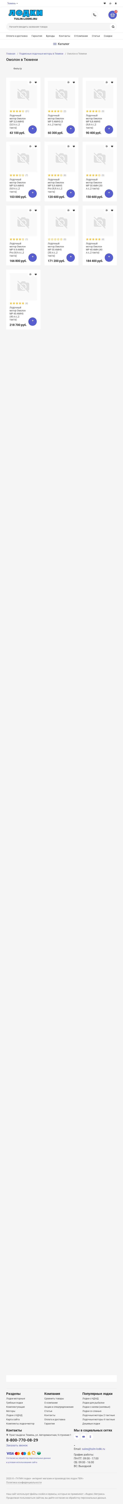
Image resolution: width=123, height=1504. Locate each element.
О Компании (81, 36)
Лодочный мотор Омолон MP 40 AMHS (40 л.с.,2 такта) (18, 313)
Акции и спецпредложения (58, 1407)
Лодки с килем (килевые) (96, 1407)
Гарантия (37, 36)
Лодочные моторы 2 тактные (98, 1415)
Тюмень (11, 3)
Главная (10, 53)
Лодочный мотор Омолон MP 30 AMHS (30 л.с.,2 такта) (56, 249)
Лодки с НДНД (14, 1415)
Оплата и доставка (17, 36)
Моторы (10, 1411)
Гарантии (49, 1423)
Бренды (50, 36)
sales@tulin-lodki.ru (93, 1449)
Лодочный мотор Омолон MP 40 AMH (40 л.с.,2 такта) (94, 248)
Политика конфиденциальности (24, 1482)
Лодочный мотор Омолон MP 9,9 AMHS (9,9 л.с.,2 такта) (18, 185)
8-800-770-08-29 (94, 15)
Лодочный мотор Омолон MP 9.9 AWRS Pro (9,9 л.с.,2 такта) (18, 249)
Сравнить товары (54, 1398)
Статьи (96, 36)
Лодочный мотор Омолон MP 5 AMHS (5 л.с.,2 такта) (56, 120)
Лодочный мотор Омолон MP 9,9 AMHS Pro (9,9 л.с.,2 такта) (56, 185)
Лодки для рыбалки (93, 1402)
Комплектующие (15, 1407)
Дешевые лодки (91, 1423)
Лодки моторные (15, 1398)
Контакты (64, 36)
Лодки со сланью (91, 1411)
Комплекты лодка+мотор (20, 1423)
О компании (51, 1402)
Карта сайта (13, 1419)
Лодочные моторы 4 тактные (98, 1419)
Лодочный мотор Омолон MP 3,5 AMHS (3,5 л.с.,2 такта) (18, 121)
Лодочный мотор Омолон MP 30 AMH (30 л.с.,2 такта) (94, 184)
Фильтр (17, 68)
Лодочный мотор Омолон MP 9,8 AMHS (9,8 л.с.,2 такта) (94, 121)
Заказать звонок (17, 1445)
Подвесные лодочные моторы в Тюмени (41, 53)
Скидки (108, 36)
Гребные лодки (14, 1402)
